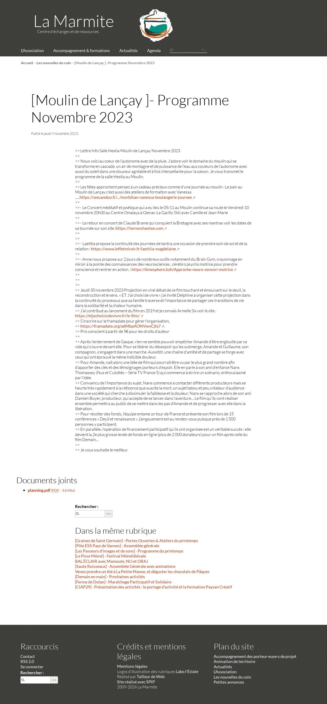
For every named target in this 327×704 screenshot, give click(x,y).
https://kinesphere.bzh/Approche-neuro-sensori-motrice (182, 269)
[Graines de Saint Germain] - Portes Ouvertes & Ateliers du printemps (136, 540)
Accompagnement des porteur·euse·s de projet (255, 656)
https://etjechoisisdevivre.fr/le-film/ (107, 315)
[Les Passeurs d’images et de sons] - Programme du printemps (129, 550)
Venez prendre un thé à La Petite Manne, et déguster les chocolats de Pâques (142, 571)
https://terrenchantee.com (139, 228)
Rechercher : (86, 506)
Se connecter (31, 666)
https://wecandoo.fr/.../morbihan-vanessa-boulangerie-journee (136, 197)
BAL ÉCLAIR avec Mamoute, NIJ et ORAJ (111, 561)
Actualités (128, 50)
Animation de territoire (234, 661)
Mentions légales (132, 666)
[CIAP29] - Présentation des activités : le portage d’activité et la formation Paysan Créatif (153, 586)
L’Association (32, 50)
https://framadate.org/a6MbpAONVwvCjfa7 (120, 326)
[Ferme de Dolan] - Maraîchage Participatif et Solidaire (123, 581)
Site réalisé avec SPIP (136, 681)
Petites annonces (229, 682)
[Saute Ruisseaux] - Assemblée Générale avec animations (125, 566)
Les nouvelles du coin (53, 63)
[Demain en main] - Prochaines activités (110, 576)
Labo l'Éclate (187, 671)
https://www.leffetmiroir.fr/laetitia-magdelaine (133, 248)
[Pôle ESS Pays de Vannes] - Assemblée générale (117, 545)
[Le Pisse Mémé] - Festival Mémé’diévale (110, 555)
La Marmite (73, 21)
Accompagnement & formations (81, 50)
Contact (27, 656)
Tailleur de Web (151, 676)
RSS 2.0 (27, 661)
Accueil (27, 63)
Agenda (154, 50)
